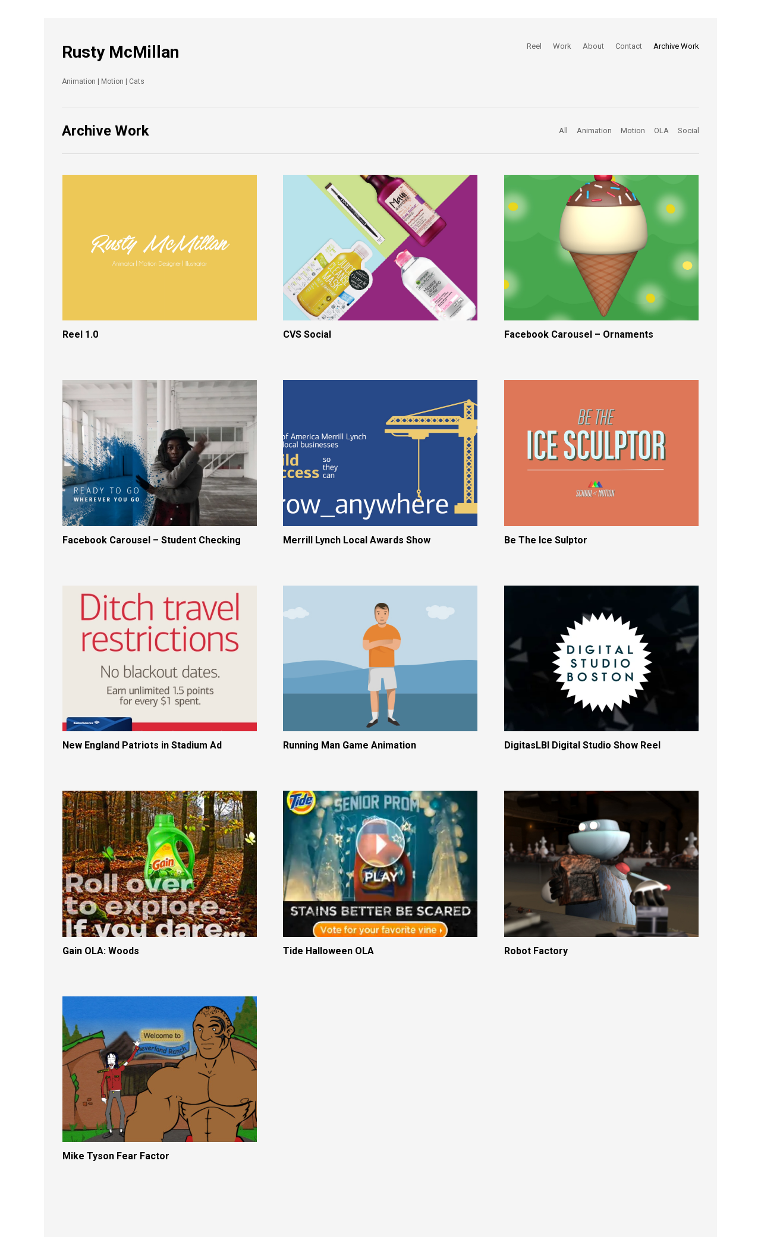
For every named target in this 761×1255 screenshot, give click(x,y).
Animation (594, 130)
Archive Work (676, 46)
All (563, 130)
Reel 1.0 (80, 334)
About (593, 46)
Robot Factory (536, 951)
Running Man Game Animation (349, 745)
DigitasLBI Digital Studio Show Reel (582, 745)
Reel (534, 46)
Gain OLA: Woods (100, 951)
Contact (628, 46)
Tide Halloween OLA (328, 951)
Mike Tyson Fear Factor (115, 1156)
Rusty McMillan (120, 52)
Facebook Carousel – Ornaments (578, 334)
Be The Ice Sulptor (545, 540)
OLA (661, 130)
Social (688, 130)
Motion (633, 130)
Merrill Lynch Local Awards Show (356, 540)
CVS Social (307, 334)
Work (562, 46)
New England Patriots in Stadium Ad (142, 745)
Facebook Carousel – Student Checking (151, 540)
